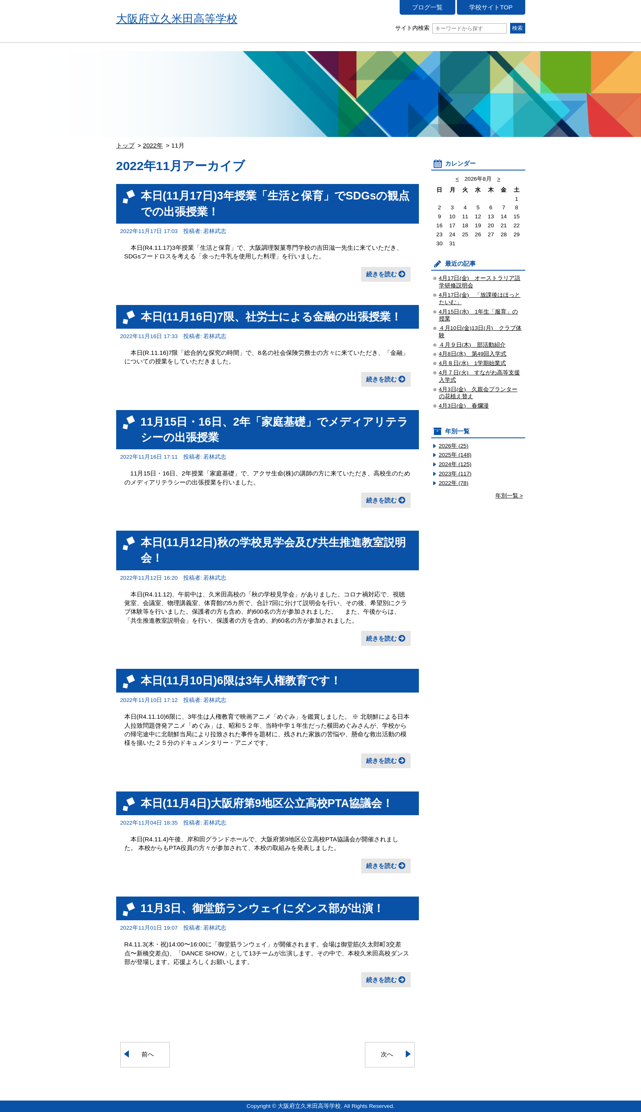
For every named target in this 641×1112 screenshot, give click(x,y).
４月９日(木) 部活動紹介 (472, 345)
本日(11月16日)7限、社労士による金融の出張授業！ (271, 316)
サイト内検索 (451, 28)
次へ (387, 1054)
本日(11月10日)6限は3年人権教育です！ (241, 680)
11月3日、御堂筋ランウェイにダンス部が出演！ (263, 908)
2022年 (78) (454, 483)
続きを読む (381, 274)
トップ (125, 145)
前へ (148, 1054)
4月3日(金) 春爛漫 (464, 406)
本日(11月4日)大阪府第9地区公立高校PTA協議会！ (267, 803)
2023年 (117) (455, 474)
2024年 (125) (455, 464)
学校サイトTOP (491, 7)
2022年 (153, 145)
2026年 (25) (454, 446)
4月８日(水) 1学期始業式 (472, 363)
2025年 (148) (455, 455)
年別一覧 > (509, 496)
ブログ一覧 (427, 7)
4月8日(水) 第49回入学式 (473, 354)
